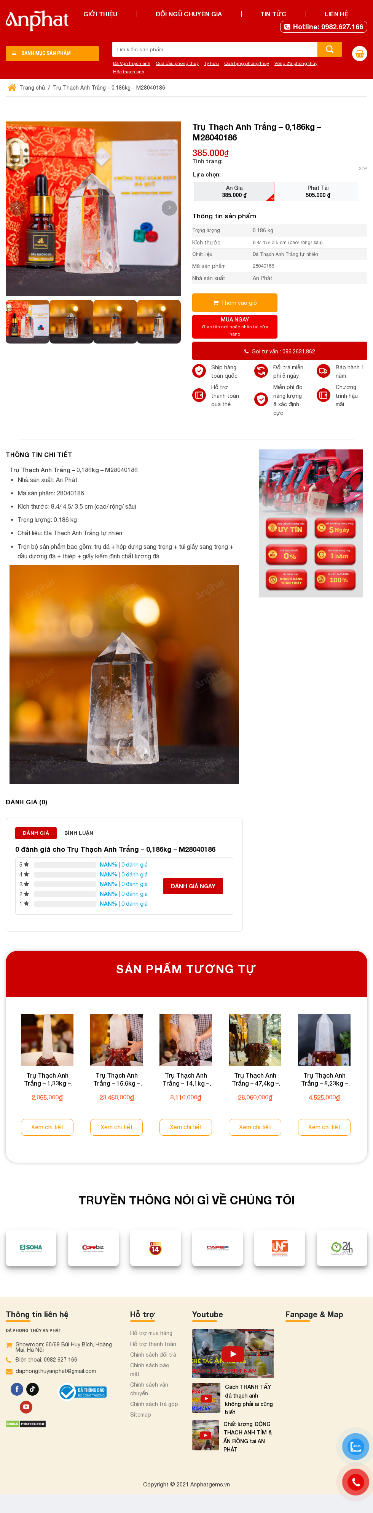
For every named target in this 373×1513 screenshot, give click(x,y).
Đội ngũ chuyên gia (189, 13)
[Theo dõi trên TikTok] (32, 1389)
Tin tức (273, 13)
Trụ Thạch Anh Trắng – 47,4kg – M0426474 (255, 1079)
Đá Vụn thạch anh (131, 63)
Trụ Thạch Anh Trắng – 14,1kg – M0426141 (186, 1079)
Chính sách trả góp (154, 1404)
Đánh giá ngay (193, 886)
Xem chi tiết (47, 1127)
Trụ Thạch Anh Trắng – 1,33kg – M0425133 (47, 1079)
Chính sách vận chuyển (149, 1389)
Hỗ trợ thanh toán (153, 1344)
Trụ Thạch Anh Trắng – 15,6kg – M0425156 (116, 1079)
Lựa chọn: (207, 174)
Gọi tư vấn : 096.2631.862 (279, 351)
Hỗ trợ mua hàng (151, 1333)
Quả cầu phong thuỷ (177, 63)
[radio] (234, 191)
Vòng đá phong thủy (295, 63)
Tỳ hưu (211, 63)
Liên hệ (336, 13)
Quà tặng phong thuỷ (246, 63)
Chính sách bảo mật (149, 1369)
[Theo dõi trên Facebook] (17, 1389)
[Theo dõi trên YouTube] (26, 1407)
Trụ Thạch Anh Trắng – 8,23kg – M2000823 (324, 1079)
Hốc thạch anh (128, 71)
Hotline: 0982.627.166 (323, 26)
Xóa (363, 168)
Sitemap (140, 1415)
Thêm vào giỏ (239, 302)
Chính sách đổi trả (153, 1355)
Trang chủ (27, 88)
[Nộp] (329, 49)
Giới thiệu (100, 13)
